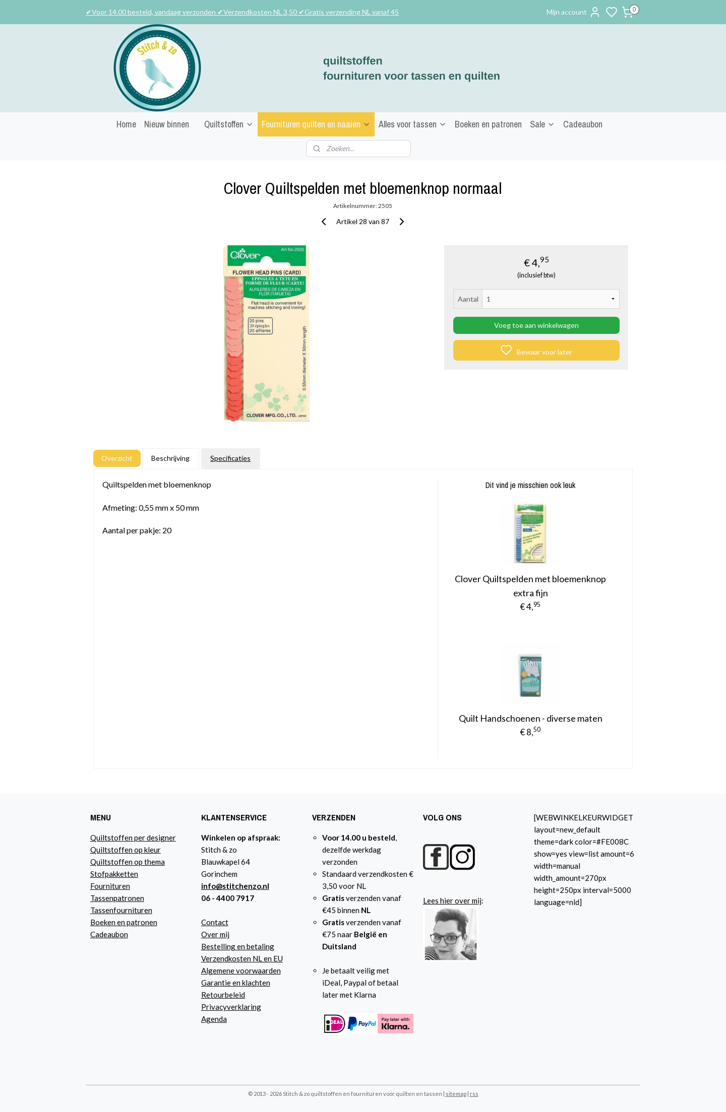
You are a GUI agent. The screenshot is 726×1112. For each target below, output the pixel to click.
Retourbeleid (223, 994)
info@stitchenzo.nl (235, 885)
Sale (542, 124)
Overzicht (117, 458)
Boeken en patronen (488, 124)
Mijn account (574, 12)
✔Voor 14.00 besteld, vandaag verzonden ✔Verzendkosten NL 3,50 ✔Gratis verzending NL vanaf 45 (242, 12)
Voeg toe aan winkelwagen (536, 325)
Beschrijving (170, 458)
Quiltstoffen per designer (133, 837)
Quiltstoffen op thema (127, 861)
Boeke (100, 922)
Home (126, 124)
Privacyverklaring (231, 1006)
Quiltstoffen (229, 124)
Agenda (214, 1018)
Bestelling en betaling (237, 946)
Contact (214, 922)
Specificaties (230, 458)
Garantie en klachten (235, 982)
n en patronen (134, 922)
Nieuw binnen (166, 124)
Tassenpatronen (117, 897)
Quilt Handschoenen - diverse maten (530, 718)
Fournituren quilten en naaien (316, 124)
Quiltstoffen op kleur (125, 849)
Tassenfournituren (121, 910)
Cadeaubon (582, 124)
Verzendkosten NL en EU (242, 958)
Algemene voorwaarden (241, 970)
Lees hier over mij (452, 900)
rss (474, 1093)
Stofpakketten (114, 873)
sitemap (456, 1093)
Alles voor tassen (413, 124)
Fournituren (110, 885)
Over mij (215, 934)
